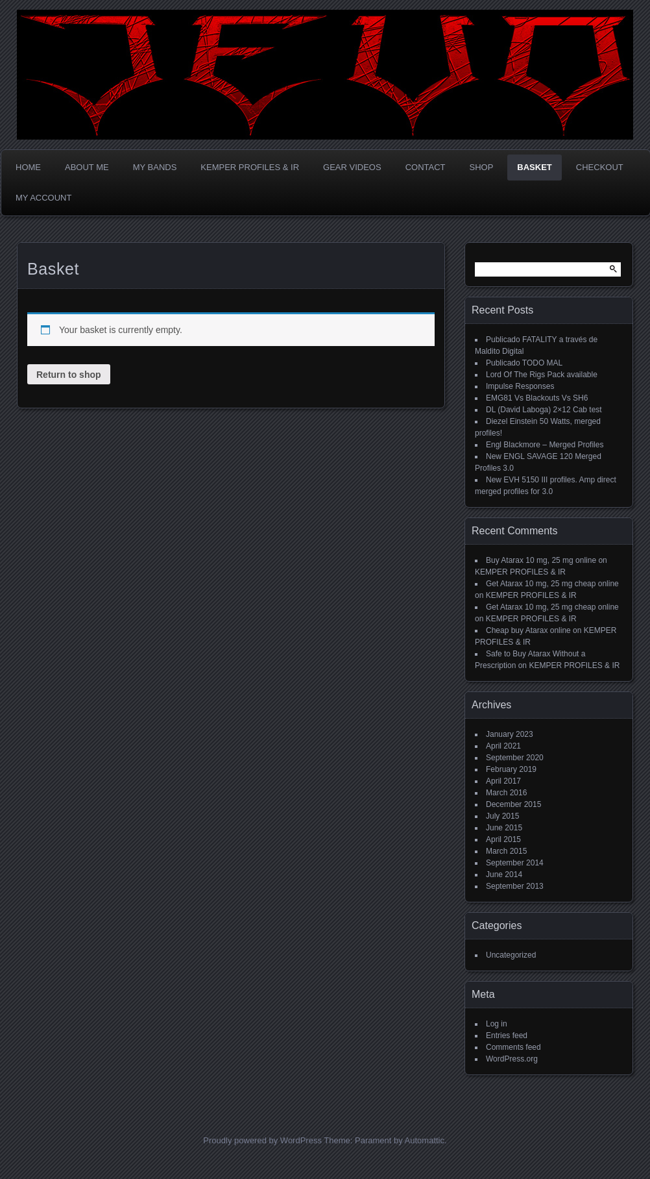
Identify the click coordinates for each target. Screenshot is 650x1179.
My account (43, 198)
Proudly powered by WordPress (262, 1140)
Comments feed (513, 1047)
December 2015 (513, 804)
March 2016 (506, 792)
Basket (534, 167)
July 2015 (502, 816)
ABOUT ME (87, 167)
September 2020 (515, 757)
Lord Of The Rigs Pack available (541, 374)
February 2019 (511, 769)
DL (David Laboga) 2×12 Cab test (544, 409)
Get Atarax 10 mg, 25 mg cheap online (552, 583)
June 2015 (504, 827)
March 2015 (506, 851)
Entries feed (506, 1035)
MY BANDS (155, 167)
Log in (496, 1023)
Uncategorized (511, 955)
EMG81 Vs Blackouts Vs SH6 (537, 398)
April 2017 (503, 781)
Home (28, 167)
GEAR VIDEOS (352, 167)
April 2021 (503, 746)
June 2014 (504, 874)
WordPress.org (512, 1058)
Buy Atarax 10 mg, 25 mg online (541, 560)
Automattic (424, 1140)
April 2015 (503, 839)
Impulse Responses (520, 386)
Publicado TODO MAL (524, 362)
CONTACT (425, 167)
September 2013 (515, 886)
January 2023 (509, 734)
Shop (482, 167)
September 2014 (515, 862)
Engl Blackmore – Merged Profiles (544, 444)
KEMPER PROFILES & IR (249, 167)
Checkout (599, 167)
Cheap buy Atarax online (528, 630)
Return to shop (68, 374)
